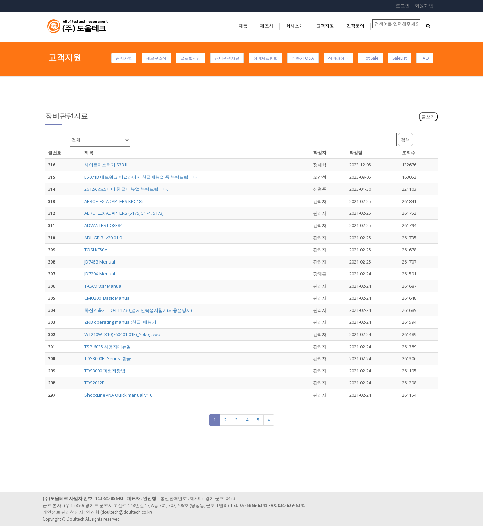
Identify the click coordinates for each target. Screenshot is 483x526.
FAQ (425, 58)
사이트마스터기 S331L (106, 165)
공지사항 (124, 58)
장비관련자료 (227, 58)
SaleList (399, 58)
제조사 (266, 25)
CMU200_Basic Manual (107, 298)
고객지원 (325, 25)
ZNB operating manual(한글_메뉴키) (120, 322)
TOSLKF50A (95, 249)
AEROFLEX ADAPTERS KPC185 (114, 201)
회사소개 (295, 25)
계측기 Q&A (303, 58)
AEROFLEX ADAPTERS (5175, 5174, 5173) (123, 213)
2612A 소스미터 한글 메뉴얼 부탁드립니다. (126, 189)
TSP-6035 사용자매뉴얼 (107, 347)
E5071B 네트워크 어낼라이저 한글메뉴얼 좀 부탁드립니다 (140, 177)
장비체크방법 (265, 58)
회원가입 (424, 5)
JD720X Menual (99, 274)
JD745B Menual (99, 262)
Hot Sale (371, 58)
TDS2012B (94, 383)
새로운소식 (156, 58)
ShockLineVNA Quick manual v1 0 (118, 395)
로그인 (403, 5)
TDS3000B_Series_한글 (107, 358)
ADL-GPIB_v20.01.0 (103, 238)
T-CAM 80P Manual (103, 286)
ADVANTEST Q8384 (103, 225)
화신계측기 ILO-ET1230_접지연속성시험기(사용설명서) (138, 310)
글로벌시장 (190, 58)
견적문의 (355, 25)
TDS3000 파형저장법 (104, 371)
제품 (243, 25)
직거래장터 (338, 58)
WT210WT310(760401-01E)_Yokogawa (122, 334)
